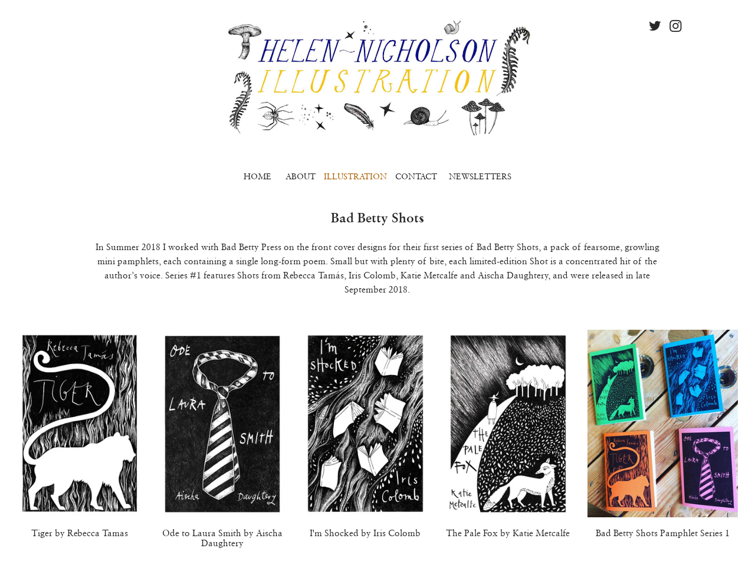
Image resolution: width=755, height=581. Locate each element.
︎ (675, 26)
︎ (655, 26)
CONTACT (416, 176)
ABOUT (300, 176)
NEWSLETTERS (480, 176)
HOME (257, 176)
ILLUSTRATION (355, 176)
